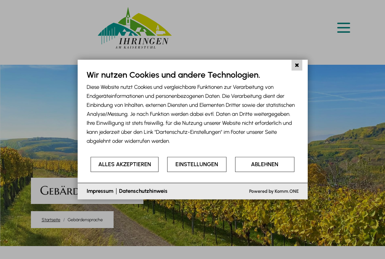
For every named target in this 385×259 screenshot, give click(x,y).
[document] (193, 113)
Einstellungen (196, 164)
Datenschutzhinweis (143, 191)
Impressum (100, 191)
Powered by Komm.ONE (274, 191)
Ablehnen (264, 164)
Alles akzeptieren (124, 164)
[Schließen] (297, 65)
